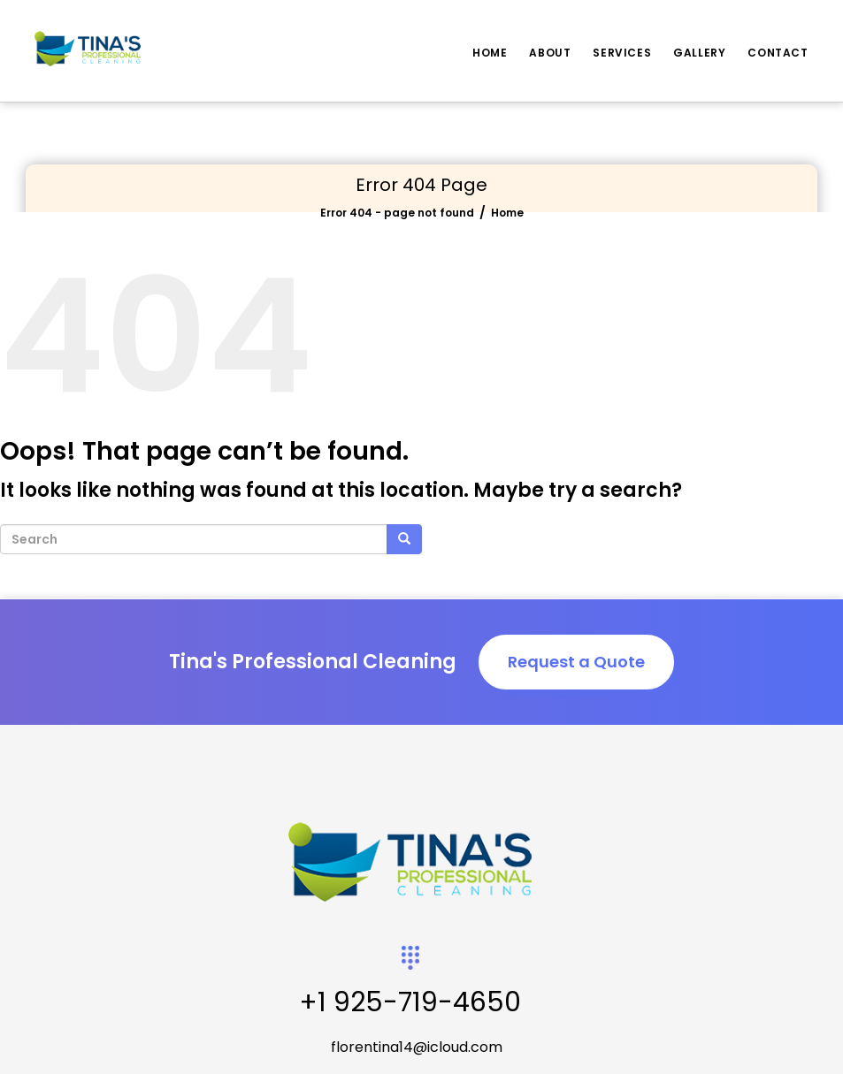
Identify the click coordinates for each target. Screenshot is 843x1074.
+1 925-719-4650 (410, 1002)
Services (622, 52)
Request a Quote (576, 662)
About (550, 52)
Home (489, 52)
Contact (777, 52)
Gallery (699, 52)
